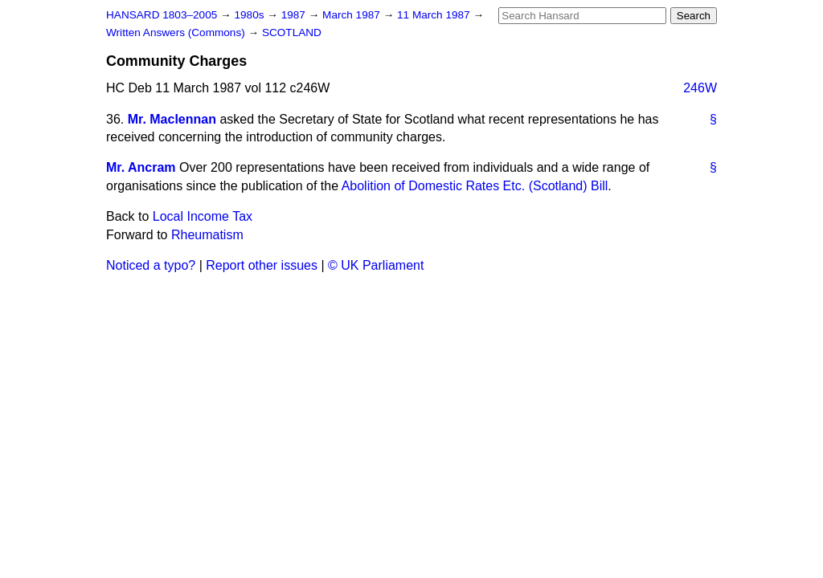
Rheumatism (207, 235)
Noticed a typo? (150, 265)
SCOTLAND (291, 32)
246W (700, 88)
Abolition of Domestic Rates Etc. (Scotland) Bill (475, 186)
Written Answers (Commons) (177, 32)
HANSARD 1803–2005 (161, 15)
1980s (250, 15)
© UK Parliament (376, 265)
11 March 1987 (435, 15)
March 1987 (352, 15)
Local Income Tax (202, 216)
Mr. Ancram (141, 167)
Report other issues (261, 265)
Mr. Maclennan (172, 119)
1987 (295, 15)
